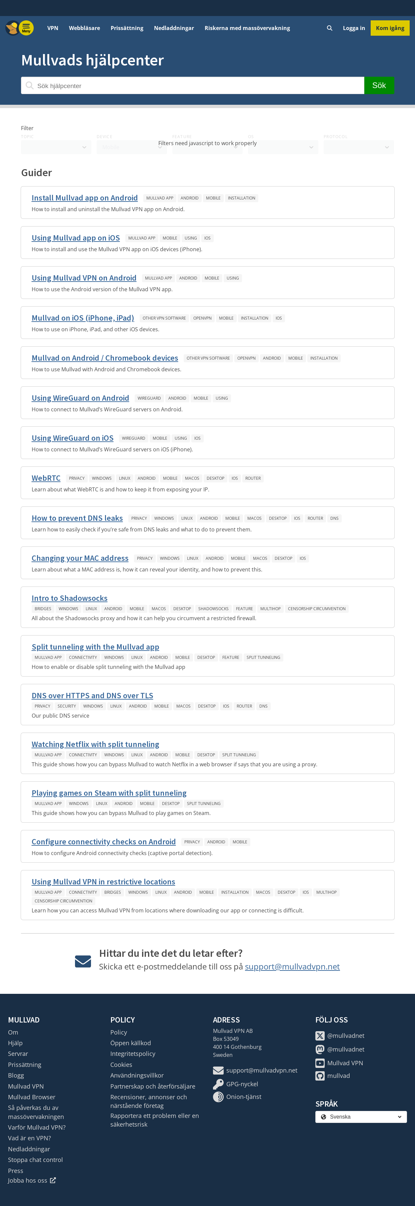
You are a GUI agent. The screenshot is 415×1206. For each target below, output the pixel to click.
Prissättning (127, 28)
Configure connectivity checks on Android (104, 841)
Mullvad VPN (26, 1086)
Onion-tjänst (237, 1097)
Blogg (16, 1075)
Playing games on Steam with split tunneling (109, 793)
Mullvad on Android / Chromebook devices (105, 358)
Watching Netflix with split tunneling (95, 744)
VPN (52, 28)
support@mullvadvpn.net (292, 966)
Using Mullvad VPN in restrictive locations (103, 881)
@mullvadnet (339, 1036)
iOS (207, 238)
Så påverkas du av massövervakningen (36, 1112)
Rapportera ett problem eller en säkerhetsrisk (154, 1120)
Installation (241, 198)
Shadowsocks (213, 609)
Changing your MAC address (80, 558)
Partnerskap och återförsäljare (152, 1086)
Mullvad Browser (31, 1097)
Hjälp (15, 1043)
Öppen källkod (130, 1043)
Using (191, 238)
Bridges (43, 609)
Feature (244, 609)
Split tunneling (263, 657)
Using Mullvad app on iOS (76, 238)
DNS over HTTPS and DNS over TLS (92, 695)
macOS (192, 478)
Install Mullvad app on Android (85, 197)
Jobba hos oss (32, 1180)
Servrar (18, 1054)
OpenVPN (202, 318)
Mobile (213, 198)
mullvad (332, 1076)
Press (15, 1171)
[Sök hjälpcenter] (192, 85)
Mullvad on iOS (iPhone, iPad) (83, 318)
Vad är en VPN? (29, 1138)
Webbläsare (84, 28)
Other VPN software (164, 318)
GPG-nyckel (235, 1084)
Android (190, 198)
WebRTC (46, 478)
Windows (102, 478)
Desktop (215, 478)
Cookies (121, 1065)
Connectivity (83, 657)
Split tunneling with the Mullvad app (95, 647)
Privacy (77, 478)
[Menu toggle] (26, 28)
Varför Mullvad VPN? (37, 1127)
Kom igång (390, 28)
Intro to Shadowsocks (70, 598)
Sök (379, 85)
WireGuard (149, 398)
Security (67, 706)
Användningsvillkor (137, 1075)
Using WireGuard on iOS (73, 438)
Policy (118, 1032)
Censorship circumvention (317, 609)
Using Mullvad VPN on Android (84, 278)
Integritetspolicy (132, 1054)
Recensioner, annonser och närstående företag (148, 1101)
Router (253, 478)
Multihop (270, 609)
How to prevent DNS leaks (77, 518)
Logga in (354, 28)
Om (13, 1032)
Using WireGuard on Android (80, 398)
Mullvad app (159, 198)
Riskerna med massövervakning (247, 28)
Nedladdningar (174, 28)
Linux (124, 478)
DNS (334, 518)
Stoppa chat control (35, 1160)
